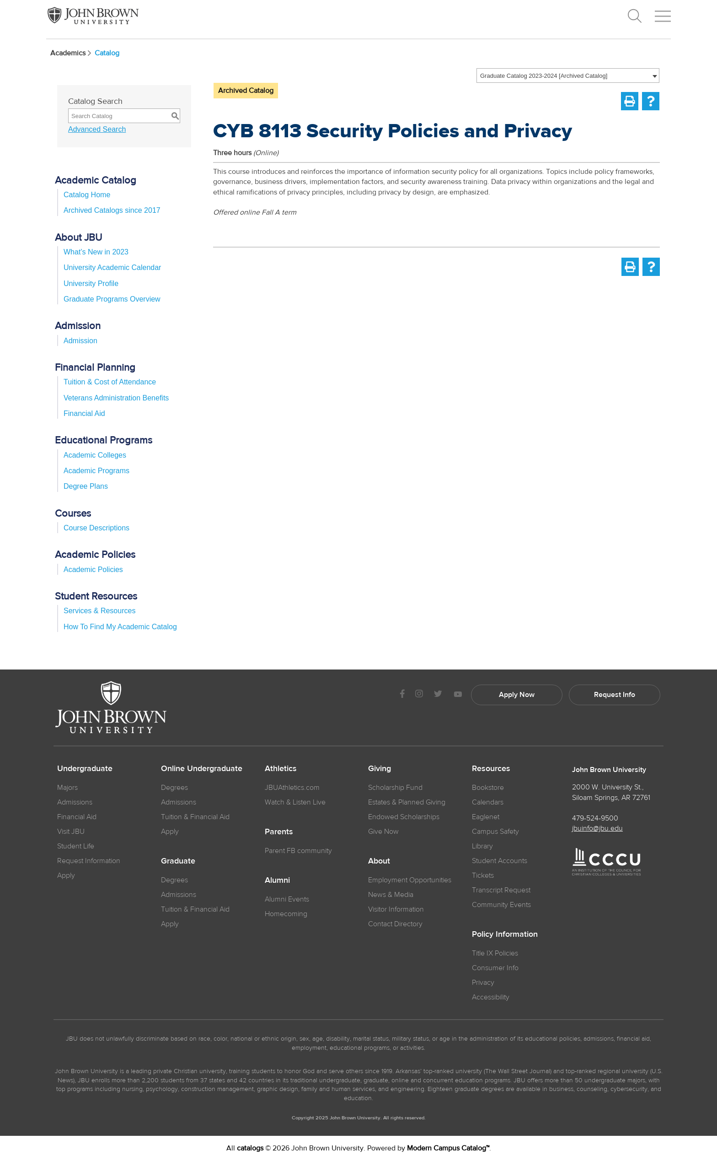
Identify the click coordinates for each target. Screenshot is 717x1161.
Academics (71, 53)
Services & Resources (99, 611)
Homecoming (286, 914)
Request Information (88, 860)
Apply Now (517, 694)
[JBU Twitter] (438, 695)
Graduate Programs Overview (112, 299)
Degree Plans (86, 486)
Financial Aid (84, 413)
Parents (279, 832)
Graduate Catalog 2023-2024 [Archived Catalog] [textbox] (543, 75)
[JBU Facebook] (402, 695)
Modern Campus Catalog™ (448, 1148)
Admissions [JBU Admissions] (74, 802)
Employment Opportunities (409, 880)
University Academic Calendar (112, 267)
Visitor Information (396, 909)
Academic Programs (96, 471)
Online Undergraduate (201, 769)
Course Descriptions (96, 528)
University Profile (91, 283)
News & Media (390, 894)
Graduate (178, 861)
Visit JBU (71, 831)
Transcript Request (501, 890)
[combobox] (567, 75)
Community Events (501, 904)
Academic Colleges (95, 455)
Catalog (107, 53)
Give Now (383, 831)
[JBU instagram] (419, 695)
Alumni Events (287, 899)
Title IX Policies (495, 953)
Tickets (483, 875)
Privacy (483, 982)
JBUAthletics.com (292, 787)
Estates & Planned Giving (406, 802)
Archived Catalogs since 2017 (112, 210)
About (379, 861)
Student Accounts (499, 860)
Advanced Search (97, 129)
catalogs (250, 1148)
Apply (66, 875)
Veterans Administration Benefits (116, 398)
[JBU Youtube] (458, 695)
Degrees (174, 787)
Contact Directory (395, 924)
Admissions (178, 802)
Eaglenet (485, 817)
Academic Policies (93, 569)
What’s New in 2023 (96, 252)
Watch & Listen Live (295, 802)
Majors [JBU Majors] (67, 787)
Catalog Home (87, 195)
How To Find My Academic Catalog (120, 627)
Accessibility (490, 997)
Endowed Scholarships (403, 817)
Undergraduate (84, 769)
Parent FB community (298, 850)
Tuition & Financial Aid (195, 817)
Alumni (277, 880)
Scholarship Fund (395, 787)
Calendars (487, 802)
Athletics (281, 769)
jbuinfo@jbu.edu (597, 828)
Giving (379, 769)
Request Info (614, 694)
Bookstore (488, 787)
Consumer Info (495, 968)
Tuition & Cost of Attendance (110, 382)
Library (482, 846)
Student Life (75, 846)
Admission (80, 341)
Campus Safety (495, 831)
